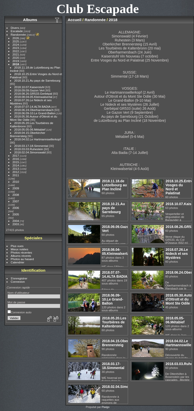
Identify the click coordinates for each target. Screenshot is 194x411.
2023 (16, 47)
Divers (15, 27)
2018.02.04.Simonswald (30, 152)
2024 (16, 44)
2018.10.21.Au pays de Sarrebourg (37, 80)
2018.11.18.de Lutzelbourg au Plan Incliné (114, 185)
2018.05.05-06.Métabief (29, 129)
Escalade (17, 31)
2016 (16, 158)
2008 (16, 194)
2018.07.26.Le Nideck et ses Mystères (177, 254)
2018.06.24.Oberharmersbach (34, 109)
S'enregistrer (19, 278)
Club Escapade (97, 9)
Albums (30, 20)
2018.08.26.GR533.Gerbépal (33, 93)
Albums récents (21, 255)
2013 (16, 168)
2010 (16, 181)
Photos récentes (21, 252)
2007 (16, 201)
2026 (16, 38)
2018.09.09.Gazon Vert (29, 90)
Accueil (75, 20)
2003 (16, 224)
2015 (16, 162)
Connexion (18, 281)
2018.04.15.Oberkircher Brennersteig (121, 343)
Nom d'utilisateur (18, 292)
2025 (16, 41)
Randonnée (18, 34)
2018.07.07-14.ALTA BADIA (32, 106)
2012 (16, 171)
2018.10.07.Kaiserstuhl (29, 87)
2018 (16, 64)
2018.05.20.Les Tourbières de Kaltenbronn (114, 322)
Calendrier (17, 262)
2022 (16, 51)
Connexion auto (19, 312)
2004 (16, 220)
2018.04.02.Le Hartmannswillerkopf (37, 139)
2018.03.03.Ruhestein (28, 149)
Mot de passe (16, 302)
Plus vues (17, 246)
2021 (16, 54)
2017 (16, 155)
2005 (16, 214)
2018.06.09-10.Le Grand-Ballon (35, 113)
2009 (16, 188)
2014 (16, 165)
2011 (16, 175)
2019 (16, 61)
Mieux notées (19, 249)
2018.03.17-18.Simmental (31, 145)
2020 (16, 57)
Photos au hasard (22, 259)
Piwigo (105, 406)
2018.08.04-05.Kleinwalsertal (33, 96)
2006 (16, 207)
